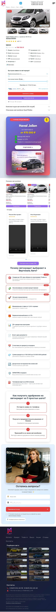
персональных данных (14, 516)
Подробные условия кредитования (13, 603)
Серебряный (37, 61)
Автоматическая (15, 58)
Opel (17, 7)
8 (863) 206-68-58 (37, 3)
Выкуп (32, 538)
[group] (28, 18)
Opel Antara (30, 194)
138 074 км (38, 58)
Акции (38, 538)
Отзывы (45, 538)
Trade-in (24, 538)
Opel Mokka (16, 50)
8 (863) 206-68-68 (37, 4)
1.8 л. (43, 53)
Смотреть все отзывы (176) (28, 263)
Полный (15, 56)
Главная (8, 7)
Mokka (21, 7)
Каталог (13, 7)
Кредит (17, 538)
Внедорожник (15, 53)
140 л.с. (39, 56)
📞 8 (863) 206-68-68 (28, 98)
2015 (39, 50)
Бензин (39, 53)
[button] (49, 31)
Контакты (9, 541)
